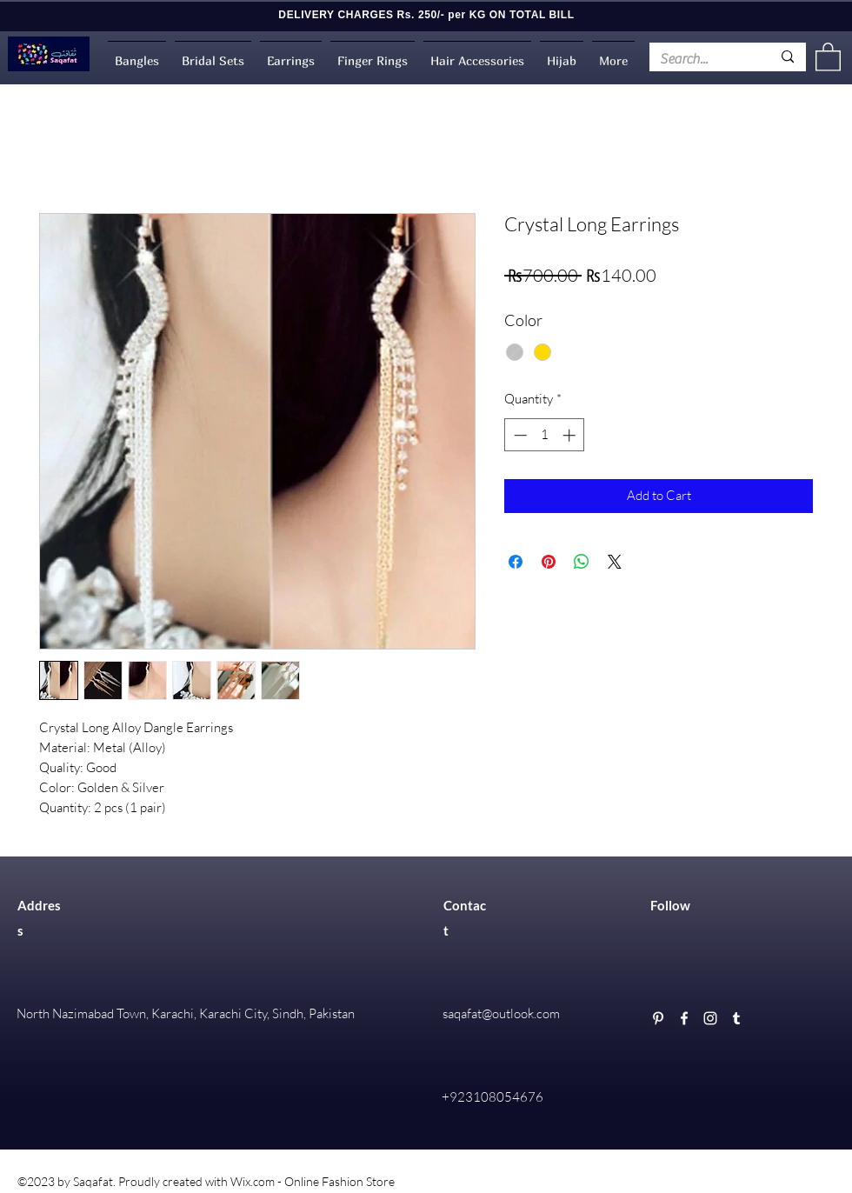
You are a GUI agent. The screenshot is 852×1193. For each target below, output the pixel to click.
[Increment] (570, 435)
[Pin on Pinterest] (548, 561)
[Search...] (702, 59)
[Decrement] (518, 435)
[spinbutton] (544, 435)
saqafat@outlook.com (501, 1013)
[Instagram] (710, 1018)
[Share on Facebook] (515, 561)
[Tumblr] (736, 1018)
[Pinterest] (658, 1018)
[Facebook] (684, 1018)
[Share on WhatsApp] (581, 561)
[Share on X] (614, 561)
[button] (828, 56)
